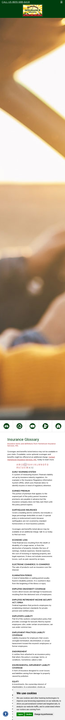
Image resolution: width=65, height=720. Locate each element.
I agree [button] (20, 714)
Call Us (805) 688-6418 (16, 2)
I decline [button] (29, 714)
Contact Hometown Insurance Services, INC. (31, 458)
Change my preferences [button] (43, 714)
